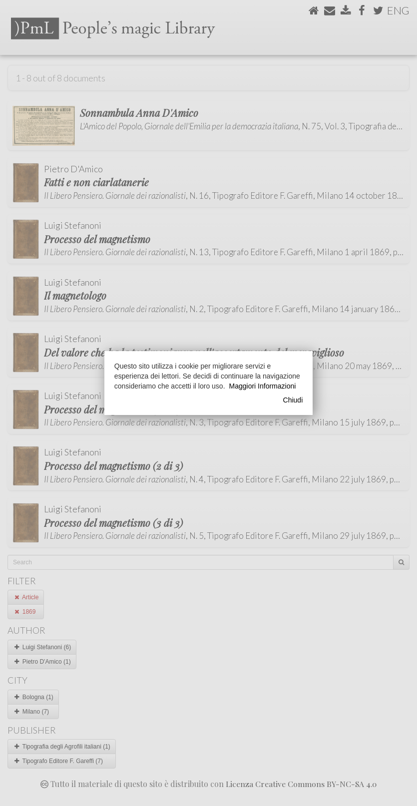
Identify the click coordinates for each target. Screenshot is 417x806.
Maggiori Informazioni (262, 386)
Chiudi (293, 400)
